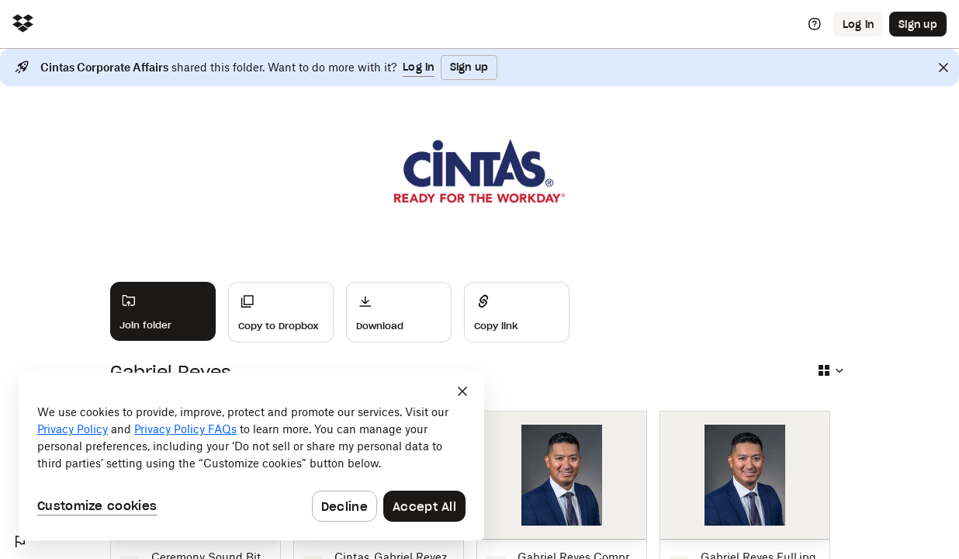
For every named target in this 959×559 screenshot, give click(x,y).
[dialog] (251, 456)
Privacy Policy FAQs (185, 429)
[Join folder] (163, 311)
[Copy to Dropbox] (281, 312)
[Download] (399, 312)
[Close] (943, 67)
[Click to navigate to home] (22, 24)
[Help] (814, 24)
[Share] (517, 312)
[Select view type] (830, 370)
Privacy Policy (72, 429)
